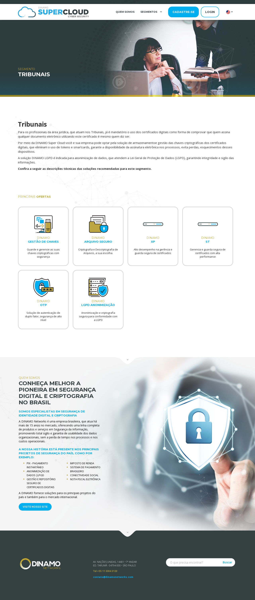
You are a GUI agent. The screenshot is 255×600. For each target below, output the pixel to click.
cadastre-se (183, 12)
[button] (151, 12)
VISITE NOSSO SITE (34, 505)
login (210, 12)
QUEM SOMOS (125, 11)
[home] (53, 12)
